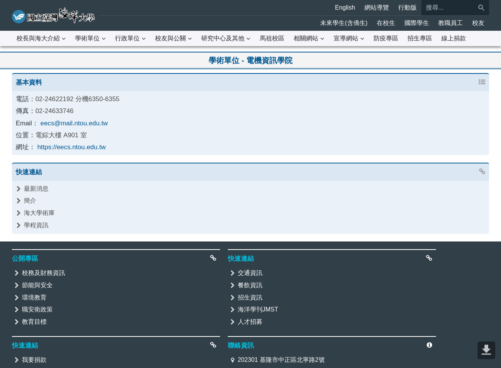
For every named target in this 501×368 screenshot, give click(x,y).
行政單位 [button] (127, 38)
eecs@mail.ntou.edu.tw (71, 121)
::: (4, 5)
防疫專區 (386, 38)
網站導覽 (376, 7)
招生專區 (419, 38)
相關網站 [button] (306, 38)
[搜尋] (447, 7)
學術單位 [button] (87, 38)
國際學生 (416, 23)
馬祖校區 (272, 38)
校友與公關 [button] (170, 38)
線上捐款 (453, 38)
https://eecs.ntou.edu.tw (68, 144)
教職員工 (450, 23)
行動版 (407, 7)
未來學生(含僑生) (343, 23)
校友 (478, 23)
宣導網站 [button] (346, 38)
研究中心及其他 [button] (222, 38)
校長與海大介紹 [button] (38, 38)
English (345, 7)
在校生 (386, 23)
